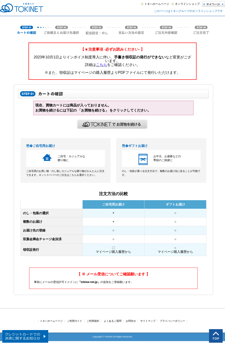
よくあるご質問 (112, 320)
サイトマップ (147, 320)
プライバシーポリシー (172, 320)
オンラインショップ (187, 4)
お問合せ (131, 320)
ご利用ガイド (74, 320)
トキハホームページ (156, 4)
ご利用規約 (93, 320)
